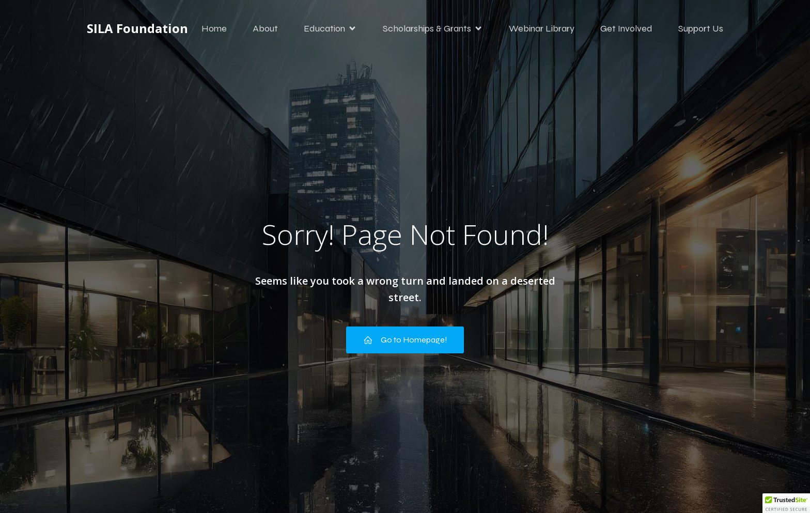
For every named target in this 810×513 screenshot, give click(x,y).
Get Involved (626, 28)
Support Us (700, 28)
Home (214, 28)
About (265, 28)
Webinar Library (541, 28)
